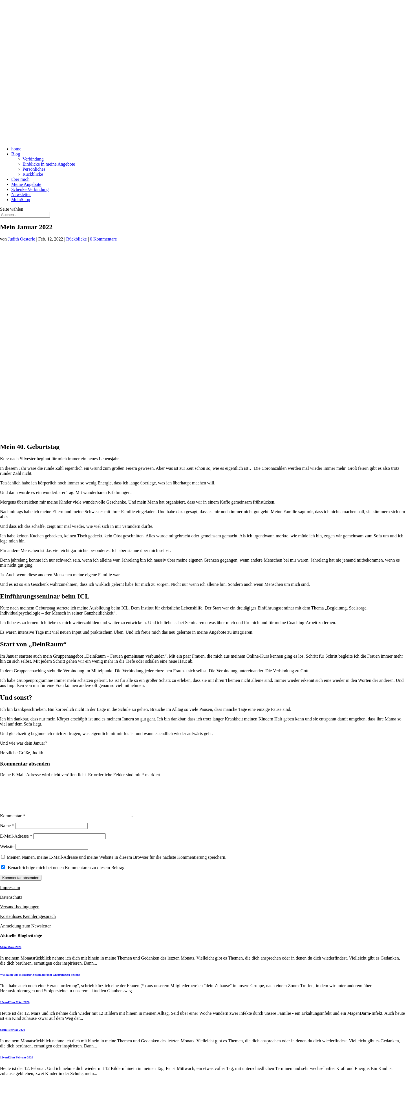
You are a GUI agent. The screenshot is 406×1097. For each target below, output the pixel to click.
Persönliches (34, 169)
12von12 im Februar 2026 (16, 1064)
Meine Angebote (26, 184)
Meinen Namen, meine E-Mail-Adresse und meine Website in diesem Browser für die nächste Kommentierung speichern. (116, 864)
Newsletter (21, 194)
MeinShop (20, 199)
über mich (20, 179)
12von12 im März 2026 (15, 1009)
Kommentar (12, 822)
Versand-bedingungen (19, 913)
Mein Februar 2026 (12, 1036)
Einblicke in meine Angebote (49, 164)
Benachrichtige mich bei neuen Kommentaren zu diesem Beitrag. (67, 874)
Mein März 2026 (10, 953)
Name (7, 832)
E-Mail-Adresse (16, 842)
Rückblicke (33, 174)
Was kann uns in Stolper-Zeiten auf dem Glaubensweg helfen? (40, 981)
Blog (15, 154)
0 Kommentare (103, 239)
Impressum (10, 894)
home (16, 148)
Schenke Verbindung (30, 189)
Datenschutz (11, 904)
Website (7, 853)
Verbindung (33, 159)
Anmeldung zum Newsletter (25, 932)
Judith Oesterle (21, 239)
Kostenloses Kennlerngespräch (28, 923)
